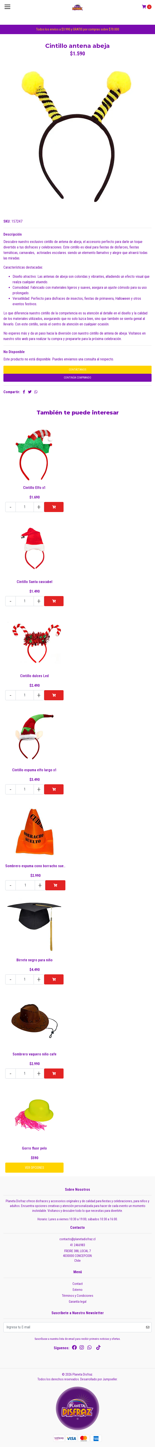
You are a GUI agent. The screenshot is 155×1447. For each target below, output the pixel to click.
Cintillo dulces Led (34, 676)
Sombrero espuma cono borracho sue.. (35, 866)
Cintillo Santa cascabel (34, 582)
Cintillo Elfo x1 (34, 487)
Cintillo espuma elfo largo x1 (34, 770)
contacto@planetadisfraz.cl (77, 1239)
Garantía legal (77, 1301)
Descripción (12, 234)
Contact (77, 1284)
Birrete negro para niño (34, 960)
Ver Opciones (34, 1167)
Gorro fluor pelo (34, 1148)
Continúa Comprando (77, 377)
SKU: (7, 221)
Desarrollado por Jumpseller (98, 1379)
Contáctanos (77, 369)
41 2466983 (77, 1245)
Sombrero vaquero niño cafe (34, 1054)
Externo (78, 1290)
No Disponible (14, 352)
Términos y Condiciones (77, 1295)
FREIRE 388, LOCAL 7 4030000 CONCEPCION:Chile (77, 1255)
